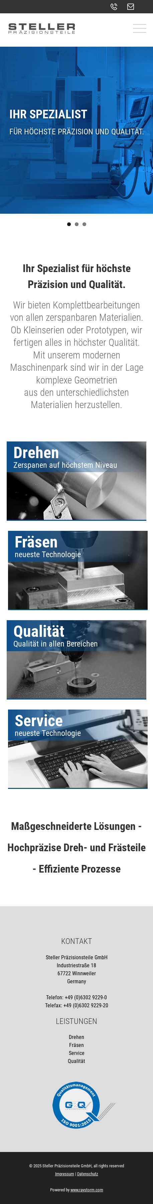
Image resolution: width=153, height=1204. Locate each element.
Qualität (76, 1061)
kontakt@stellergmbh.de (132, 6)
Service (77, 1053)
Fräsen (76, 1045)
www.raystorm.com (86, 1189)
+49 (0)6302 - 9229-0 (116, 6)
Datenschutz (87, 1173)
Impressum (64, 1173)
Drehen (76, 1037)
